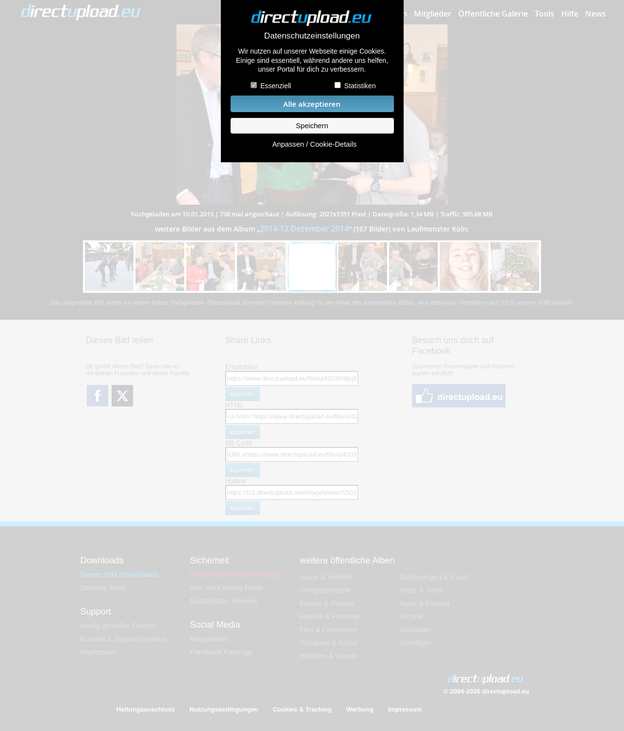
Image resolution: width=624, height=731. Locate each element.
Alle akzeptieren (312, 104)
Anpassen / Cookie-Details (314, 144)
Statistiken (360, 86)
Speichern (312, 126)
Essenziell (275, 86)
